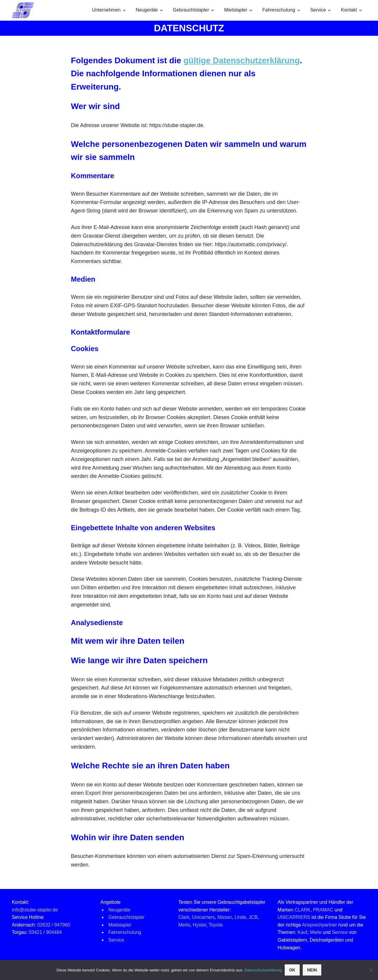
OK (292, 970)
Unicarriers (203, 917)
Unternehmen (109, 9)
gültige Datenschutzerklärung (241, 60)
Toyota (216, 924)
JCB (253, 917)
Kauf (302, 932)
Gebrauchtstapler (193, 9)
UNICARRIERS (294, 917)
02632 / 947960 (53, 924)
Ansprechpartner (319, 924)
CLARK (302, 909)
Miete (315, 932)
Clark (183, 917)
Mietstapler (238, 9)
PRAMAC (323, 909)
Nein (312, 970)
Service (320, 9)
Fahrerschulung (281, 9)
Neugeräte (149, 9)
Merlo (184, 924)
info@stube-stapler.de (35, 909)
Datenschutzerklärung (262, 970)
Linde (240, 917)
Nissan (224, 917)
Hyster (199, 924)
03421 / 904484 (45, 932)
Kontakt (351, 9)
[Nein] (371, 970)
